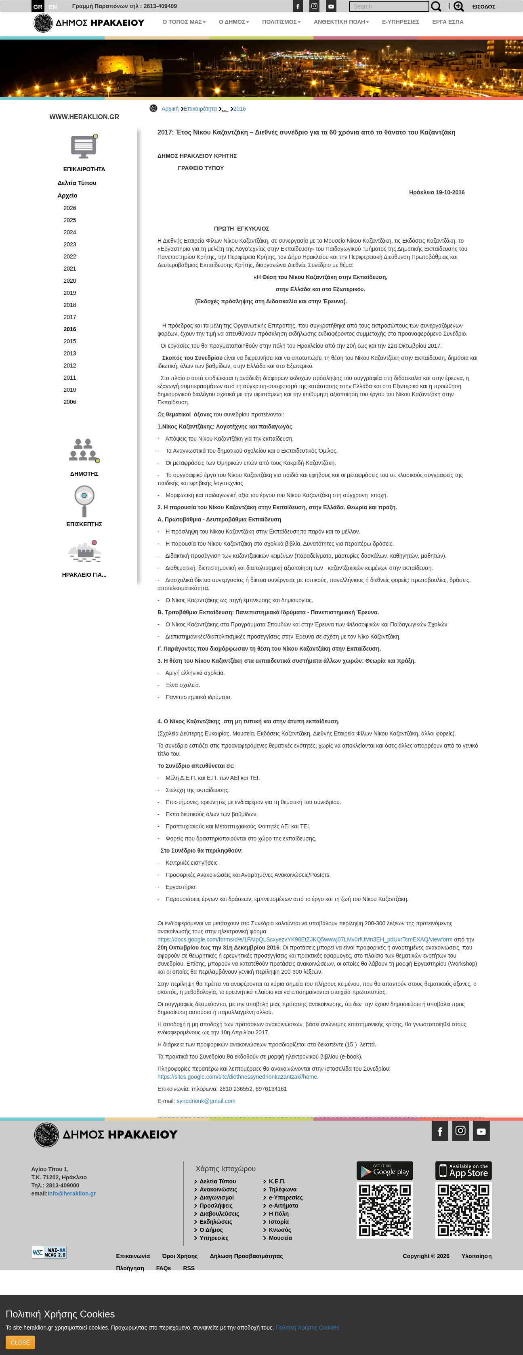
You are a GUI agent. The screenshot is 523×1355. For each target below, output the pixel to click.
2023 (70, 244)
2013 (70, 353)
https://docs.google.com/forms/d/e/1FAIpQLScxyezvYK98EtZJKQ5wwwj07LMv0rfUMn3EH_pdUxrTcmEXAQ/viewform (305, 939)
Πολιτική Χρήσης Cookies (307, 1327)
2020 (70, 280)
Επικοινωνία (133, 1255)
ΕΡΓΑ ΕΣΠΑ (448, 22)
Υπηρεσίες (214, 1238)
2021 (70, 268)
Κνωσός (280, 1230)
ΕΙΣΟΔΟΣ (484, 7)
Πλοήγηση (130, 1267)
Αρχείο (68, 195)
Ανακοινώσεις (218, 1189)
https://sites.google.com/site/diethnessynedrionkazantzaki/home (237, 1076)
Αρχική (170, 108)
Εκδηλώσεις (216, 1221)
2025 (70, 220)
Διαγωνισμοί (217, 1197)
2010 (70, 390)
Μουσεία (280, 1238)
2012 (70, 365)
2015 (70, 341)
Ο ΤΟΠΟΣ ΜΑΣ (184, 22)
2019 (70, 293)
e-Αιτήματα (283, 1205)
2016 (239, 108)
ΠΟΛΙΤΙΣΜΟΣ (281, 22)
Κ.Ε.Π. (277, 1181)
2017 (70, 317)
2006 (70, 402)
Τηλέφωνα (282, 1189)
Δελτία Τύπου (77, 182)
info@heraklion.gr (72, 1193)
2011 (70, 377)
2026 (70, 208)
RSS (189, 1267)
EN (52, 6)
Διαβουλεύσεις (219, 1213)
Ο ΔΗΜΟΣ (234, 22)
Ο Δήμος (211, 1230)
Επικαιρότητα (200, 108)
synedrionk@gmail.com (205, 1101)
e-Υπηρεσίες (286, 1197)
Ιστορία (279, 1221)
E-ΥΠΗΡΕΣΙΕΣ (400, 22)
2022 (70, 256)
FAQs (163, 1267)
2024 (70, 232)
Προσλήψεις (216, 1205)
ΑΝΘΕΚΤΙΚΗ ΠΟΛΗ (341, 22)
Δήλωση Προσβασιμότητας (246, 1255)
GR (38, 6)
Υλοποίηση (477, 1255)
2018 (70, 305)
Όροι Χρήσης (180, 1255)
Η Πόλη (279, 1213)
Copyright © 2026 (426, 1255)
